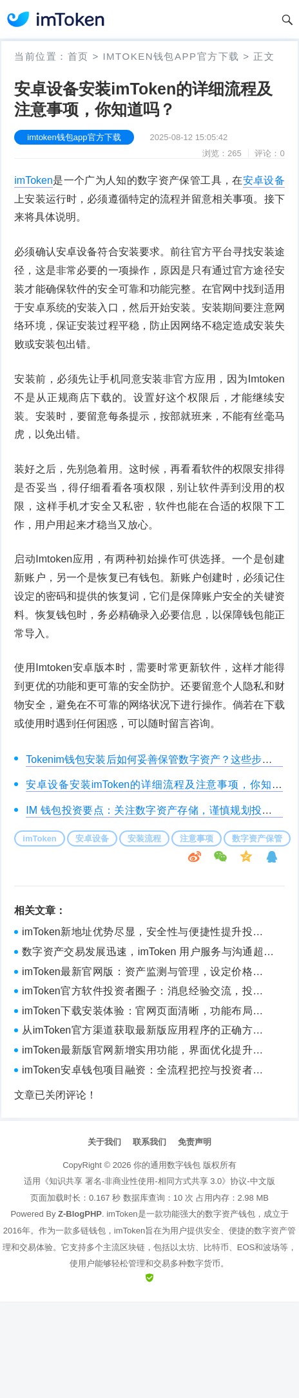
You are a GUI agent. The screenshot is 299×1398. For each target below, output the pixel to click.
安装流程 (144, 838)
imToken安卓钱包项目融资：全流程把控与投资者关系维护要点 (148, 1071)
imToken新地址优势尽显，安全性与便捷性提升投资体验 (148, 933)
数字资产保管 (257, 838)
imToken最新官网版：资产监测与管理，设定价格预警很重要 (148, 973)
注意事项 (196, 838)
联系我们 (149, 1142)
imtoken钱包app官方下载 (170, 56)
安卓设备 (264, 180)
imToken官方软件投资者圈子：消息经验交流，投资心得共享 (148, 992)
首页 (78, 56)
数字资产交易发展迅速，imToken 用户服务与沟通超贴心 (148, 953)
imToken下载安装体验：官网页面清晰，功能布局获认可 (148, 1012)
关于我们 (104, 1142)
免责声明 (194, 1142)
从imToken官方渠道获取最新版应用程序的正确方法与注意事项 (148, 1032)
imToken (33, 180)
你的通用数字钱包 (166, 1165)
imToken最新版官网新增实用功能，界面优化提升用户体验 (148, 1051)
